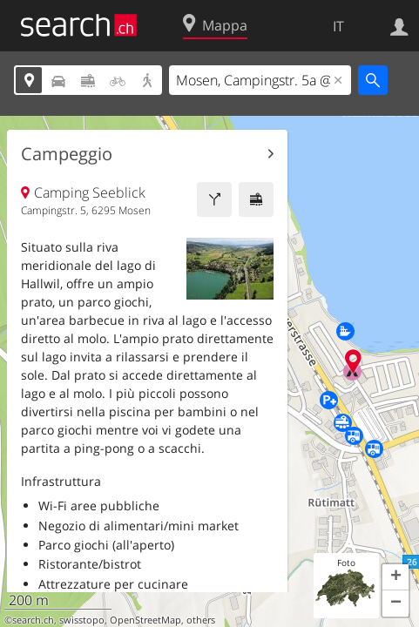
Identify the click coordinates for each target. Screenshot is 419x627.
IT (338, 26)
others (200, 620)
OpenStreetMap (145, 620)
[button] (395, 577)
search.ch (33, 620)
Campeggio (66, 154)
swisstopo (82, 620)
